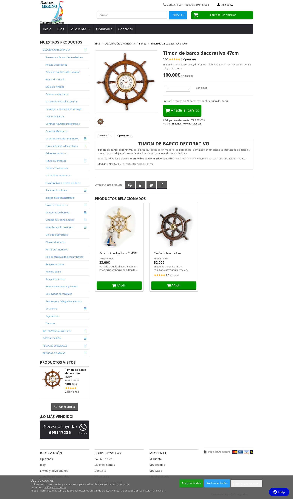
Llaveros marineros (57, 205)
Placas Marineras (55, 242)
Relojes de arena (55, 279)
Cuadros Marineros (57, 131)
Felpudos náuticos (56, 153)
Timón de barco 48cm (167, 253)
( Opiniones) (188, 59)
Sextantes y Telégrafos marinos (64, 301)
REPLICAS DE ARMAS (54, 353)
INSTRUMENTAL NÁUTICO (57, 331)
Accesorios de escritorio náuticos (64, 57)
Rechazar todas (217, 483)
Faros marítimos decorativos (62, 146)
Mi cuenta (227, 4)
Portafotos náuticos (57, 249)
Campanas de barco (57, 94)
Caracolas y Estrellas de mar (62, 101)
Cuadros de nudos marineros (62, 138)
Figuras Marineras (56, 160)
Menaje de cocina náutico (60, 219)
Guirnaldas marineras (58, 175)
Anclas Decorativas (56, 64)
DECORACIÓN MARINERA (56, 49)
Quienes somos (105, 464)
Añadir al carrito (182, 110)
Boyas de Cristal (55, 79)
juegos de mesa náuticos (60, 197)
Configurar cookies (246, 484)
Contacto (125, 29)
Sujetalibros (52, 316)
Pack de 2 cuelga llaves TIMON (118, 253)
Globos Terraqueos (57, 168)
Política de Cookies (55, 487)
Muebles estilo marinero (59, 227)
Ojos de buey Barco (57, 234)
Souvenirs (51, 308)
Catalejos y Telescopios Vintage (63, 109)
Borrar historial (64, 407)
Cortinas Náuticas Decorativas (63, 123)
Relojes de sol (53, 271)
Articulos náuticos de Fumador (63, 72)
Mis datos (155, 470)
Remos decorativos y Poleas (62, 286)
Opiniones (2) (124, 135)
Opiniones (104, 29)
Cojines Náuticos (55, 116)
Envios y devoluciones (54, 470)
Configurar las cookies (152, 490)
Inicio (47, 29)
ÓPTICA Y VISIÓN (52, 338)
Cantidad (201, 87)
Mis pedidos (157, 464)
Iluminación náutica (56, 190)
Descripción (104, 135)
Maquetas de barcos (57, 212)
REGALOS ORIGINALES (55, 345)
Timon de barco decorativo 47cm (75, 373)
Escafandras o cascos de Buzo (63, 183)
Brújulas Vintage (55, 86)
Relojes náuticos (192, 123)
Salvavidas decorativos (59, 293)
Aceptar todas (191, 483)
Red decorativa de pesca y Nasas (65, 256)
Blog (60, 29)
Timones (50, 323)
